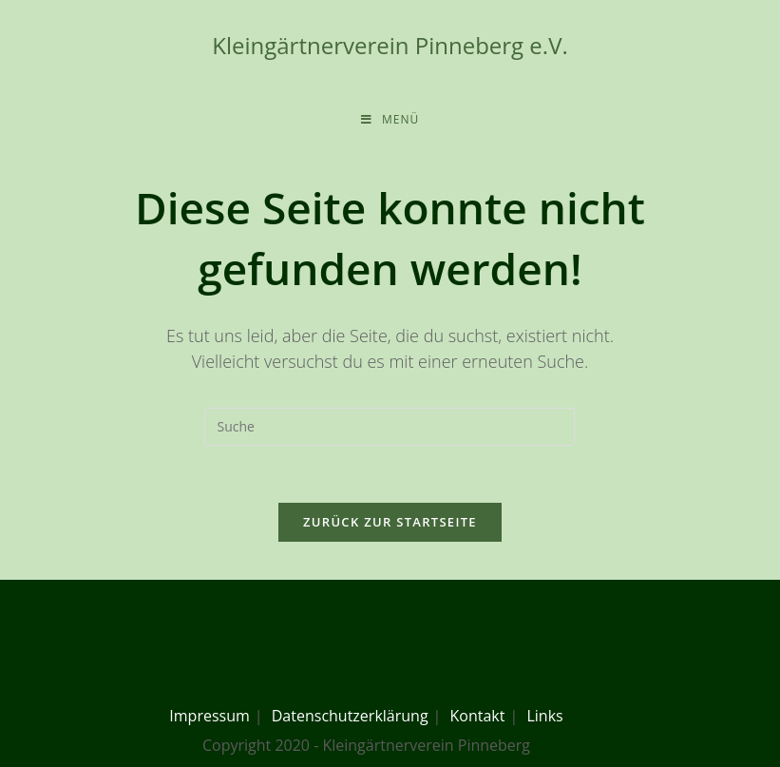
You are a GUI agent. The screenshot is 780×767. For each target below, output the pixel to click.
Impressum (209, 715)
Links (544, 715)
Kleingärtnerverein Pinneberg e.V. (390, 45)
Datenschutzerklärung (350, 715)
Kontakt (477, 715)
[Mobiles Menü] (390, 119)
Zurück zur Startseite (390, 521)
